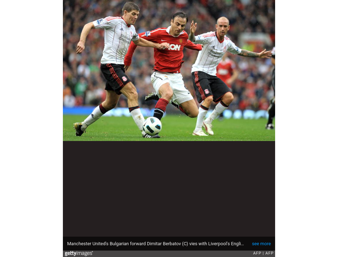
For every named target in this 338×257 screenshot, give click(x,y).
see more (261, 243)
